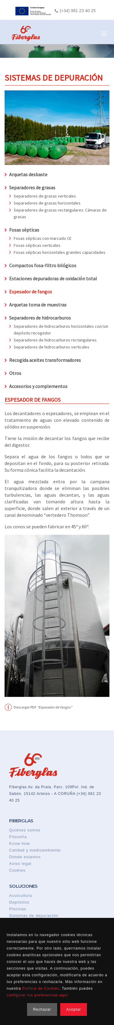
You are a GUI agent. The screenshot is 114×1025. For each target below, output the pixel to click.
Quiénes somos (24, 830)
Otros (15, 373)
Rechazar (42, 1009)
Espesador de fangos (30, 292)
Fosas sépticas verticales (37, 245)
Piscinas (17, 909)
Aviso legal (20, 863)
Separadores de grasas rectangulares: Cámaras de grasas (60, 213)
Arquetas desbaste (28, 174)
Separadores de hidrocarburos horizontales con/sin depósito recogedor (61, 330)
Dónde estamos (25, 857)
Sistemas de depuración (33, 915)
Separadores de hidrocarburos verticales (51, 347)
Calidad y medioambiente (35, 850)
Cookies (17, 870)
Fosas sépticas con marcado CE (42, 238)
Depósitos (19, 902)
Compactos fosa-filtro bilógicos (42, 265)
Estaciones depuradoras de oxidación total (53, 278)
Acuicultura (20, 895)
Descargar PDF (43, 707)
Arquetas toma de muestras (38, 305)
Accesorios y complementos (38, 386)
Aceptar (73, 1009)
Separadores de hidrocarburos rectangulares (55, 340)
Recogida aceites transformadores (45, 360)
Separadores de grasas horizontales (47, 203)
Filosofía (18, 836)
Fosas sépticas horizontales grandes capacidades (59, 252)
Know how (19, 843)
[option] (57, 616)
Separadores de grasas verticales (45, 196)
